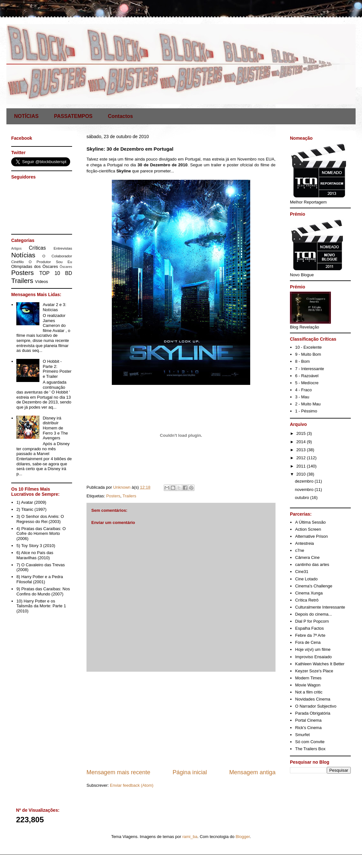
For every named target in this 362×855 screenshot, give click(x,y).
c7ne (299, 550)
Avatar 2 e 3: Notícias (54, 307)
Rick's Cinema (308, 727)
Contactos (120, 116)
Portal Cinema (308, 720)
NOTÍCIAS (26, 116)
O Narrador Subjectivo (315, 706)
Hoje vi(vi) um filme (313, 649)
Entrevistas (62, 248)
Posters (113, 496)
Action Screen (308, 529)
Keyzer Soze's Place (314, 670)
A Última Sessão (310, 522)
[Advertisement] (181, 720)
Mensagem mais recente (118, 772)
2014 (301, 441)
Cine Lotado (306, 579)
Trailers (129, 496)
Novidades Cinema (312, 699)
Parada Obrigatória (312, 713)
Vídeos (41, 281)
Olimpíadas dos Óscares (34, 266)
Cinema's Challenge (313, 586)
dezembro (305, 481)
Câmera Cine (307, 557)
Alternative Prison (311, 536)
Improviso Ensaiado (313, 656)
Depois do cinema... (313, 614)
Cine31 (301, 571)
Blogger (242, 836)
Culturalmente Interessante (320, 607)
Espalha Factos (309, 628)
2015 (301, 433)
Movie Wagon (307, 685)
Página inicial (190, 772)
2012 (301, 457)
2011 (301, 466)
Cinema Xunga (309, 593)
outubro (302, 497)
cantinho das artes (312, 564)
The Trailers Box (310, 748)
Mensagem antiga (252, 772)
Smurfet (302, 734)
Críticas (37, 248)
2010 (301, 474)
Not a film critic (308, 692)
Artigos (16, 248)
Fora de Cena (308, 642)
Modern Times (308, 678)
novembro (305, 489)
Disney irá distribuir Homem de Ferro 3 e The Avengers (55, 428)
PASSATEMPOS (73, 116)
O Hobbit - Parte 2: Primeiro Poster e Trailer (57, 369)
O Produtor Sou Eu (50, 262)
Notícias (23, 255)
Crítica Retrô (306, 600)
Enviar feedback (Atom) (131, 785)
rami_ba (189, 836)
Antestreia (304, 543)
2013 (301, 449)
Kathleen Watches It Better (319, 663)
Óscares (66, 267)
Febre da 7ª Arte (310, 635)
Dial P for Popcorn (312, 621)
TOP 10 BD (55, 273)
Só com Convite (310, 741)
